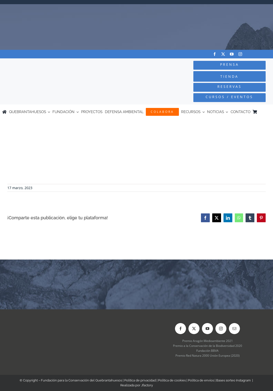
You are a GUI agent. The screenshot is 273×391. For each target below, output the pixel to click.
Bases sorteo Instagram (233, 380)
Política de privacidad (140, 380)
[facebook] (214, 54)
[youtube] (232, 54)
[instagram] (240, 54)
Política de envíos (201, 380)
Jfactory (147, 385)
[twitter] (223, 54)
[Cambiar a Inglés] (268, 111)
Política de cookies (172, 380)
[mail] (234, 328)
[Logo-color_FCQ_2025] (51, 64)
